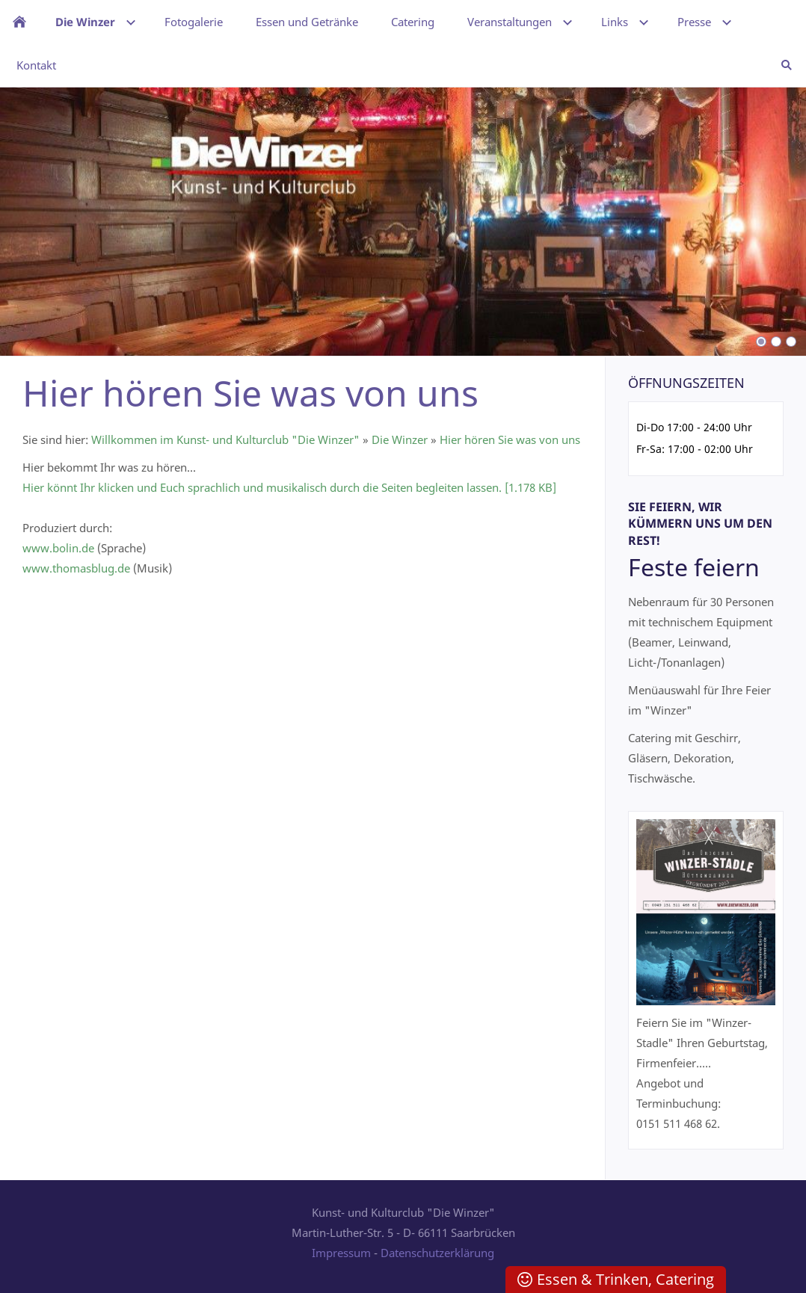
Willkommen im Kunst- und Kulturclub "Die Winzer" (225, 439)
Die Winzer (400, 439)
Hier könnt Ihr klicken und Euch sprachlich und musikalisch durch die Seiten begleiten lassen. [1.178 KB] (289, 487)
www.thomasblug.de (76, 568)
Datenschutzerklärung (437, 1252)
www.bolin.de (58, 547)
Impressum (341, 1252)
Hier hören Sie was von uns (510, 439)
